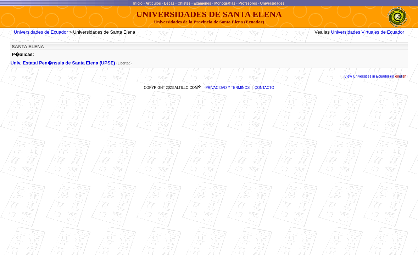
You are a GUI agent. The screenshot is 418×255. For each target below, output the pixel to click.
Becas (169, 3)
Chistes (184, 3)
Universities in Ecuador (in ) (380, 76)
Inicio (138, 3)
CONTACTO (264, 88)
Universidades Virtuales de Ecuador (367, 32)
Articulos (153, 3)
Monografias (224, 3)
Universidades (272, 3)
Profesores (248, 3)
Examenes (202, 3)
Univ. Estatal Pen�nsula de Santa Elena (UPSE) (62, 63)
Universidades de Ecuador (41, 32)
